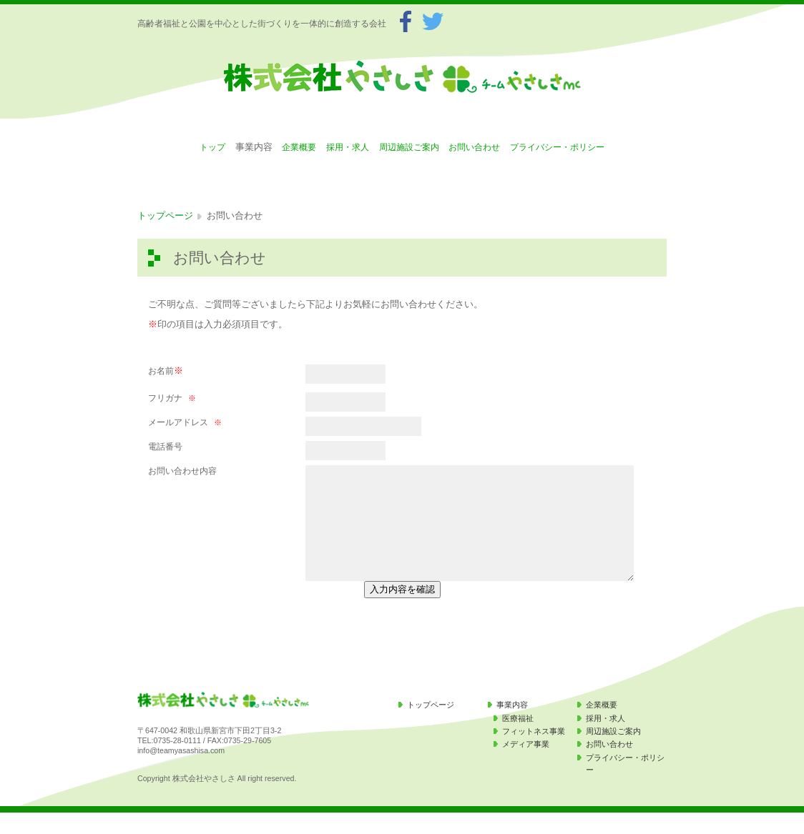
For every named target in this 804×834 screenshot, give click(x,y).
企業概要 (299, 147)
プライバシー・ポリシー (557, 147)
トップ (212, 147)
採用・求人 (347, 147)
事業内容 (512, 726)
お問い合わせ (474, 147)
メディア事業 (525, 765)
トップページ (165, 215)
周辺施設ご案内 (409, 147)
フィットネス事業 (533, 752)
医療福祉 (518, 739)
